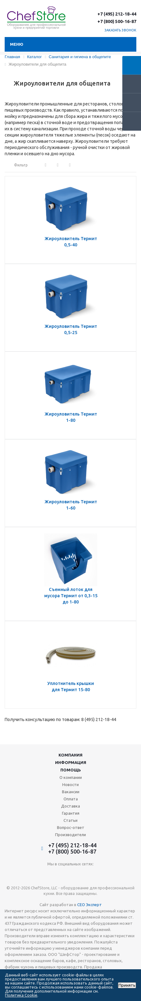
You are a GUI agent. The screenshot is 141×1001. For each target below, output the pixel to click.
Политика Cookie (21, 995)
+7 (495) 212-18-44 (116, 14)
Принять (127, 985)
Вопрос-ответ (70, 827)
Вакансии (70, 791)
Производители (70, 834)
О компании (70, 777)
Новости (70, 784)
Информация (70, 762)
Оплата (70, 799)
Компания (70, 755)
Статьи (70, 820)
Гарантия (70, 813)
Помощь (70, 770)
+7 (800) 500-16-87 (116, 21)
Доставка (70, 806)
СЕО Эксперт (89, 904)
